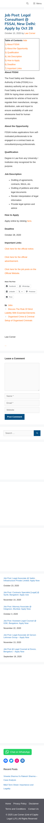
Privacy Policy (19, 803)
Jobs (10, 305)
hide (25, 40)
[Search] (37, 433)
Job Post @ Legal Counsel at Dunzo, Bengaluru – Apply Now (20, 650)
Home (8, 803)
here (29, 221)
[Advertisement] (21, 460)
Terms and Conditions (15, 809)
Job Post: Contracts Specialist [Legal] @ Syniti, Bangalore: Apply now (21, 593)
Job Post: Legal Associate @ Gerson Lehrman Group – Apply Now (20, 636)
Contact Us (33, 809)
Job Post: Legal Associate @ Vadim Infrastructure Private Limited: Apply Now (22, 579)
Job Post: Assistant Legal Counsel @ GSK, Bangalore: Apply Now (20, 622)
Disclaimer (34, 803)
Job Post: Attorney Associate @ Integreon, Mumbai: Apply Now (17, 608)
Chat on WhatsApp (20, 752)
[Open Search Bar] (27, 3)
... (5, 345)
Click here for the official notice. (19, 249)
